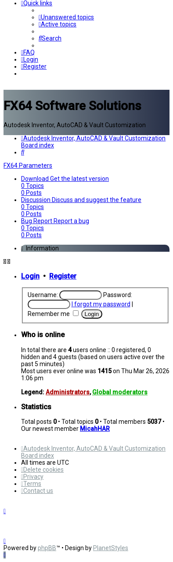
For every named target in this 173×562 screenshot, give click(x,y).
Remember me (53, 313)
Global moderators (120, 392)
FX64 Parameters (28, 165)
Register (62, 276)
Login (30, 276)
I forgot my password (101, 304)
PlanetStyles (110, 547)
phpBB (47, 547)
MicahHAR (95, 428)
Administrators (68, 392)
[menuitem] (66, 17)
